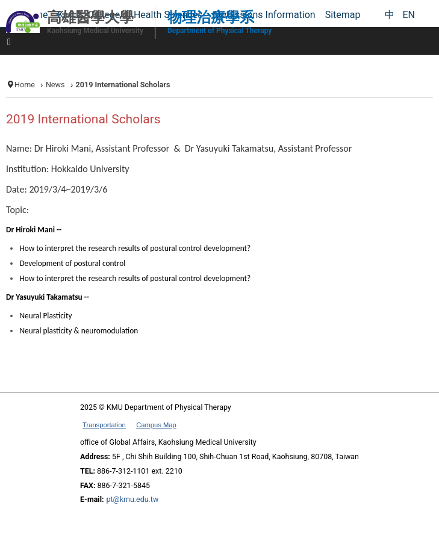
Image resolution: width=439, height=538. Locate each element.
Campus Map (156, 424)
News (55, 84)
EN (408, 14)
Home (24, 84)
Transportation (104, 424)
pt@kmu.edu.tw (132, 499)
